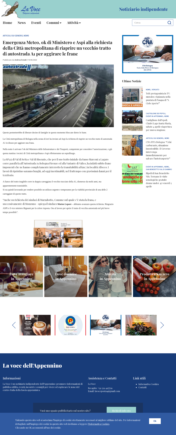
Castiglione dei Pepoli (155, 114)
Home (7, 22)
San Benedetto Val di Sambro (159, 169)
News (22, 22)
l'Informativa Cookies (98, 424)
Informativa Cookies (148, 384)
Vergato (155, 90)
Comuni (53, 22)
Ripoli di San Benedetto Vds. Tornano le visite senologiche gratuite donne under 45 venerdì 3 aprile (159, 180)
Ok (154, 421)
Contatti (142, 387)
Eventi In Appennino (154, 116)
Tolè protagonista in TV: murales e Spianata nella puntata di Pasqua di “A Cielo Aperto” (158, 98)
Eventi (36, 22)
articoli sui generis (13, 36)
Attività (72, 22)
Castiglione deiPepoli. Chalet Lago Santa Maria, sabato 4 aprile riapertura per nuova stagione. (159, 125)
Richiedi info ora (121, 410)
